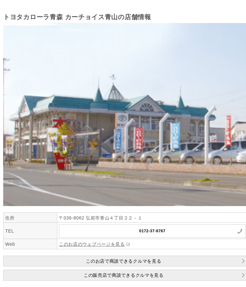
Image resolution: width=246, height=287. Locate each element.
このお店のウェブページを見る (92, 244)
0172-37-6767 (152, 231)
